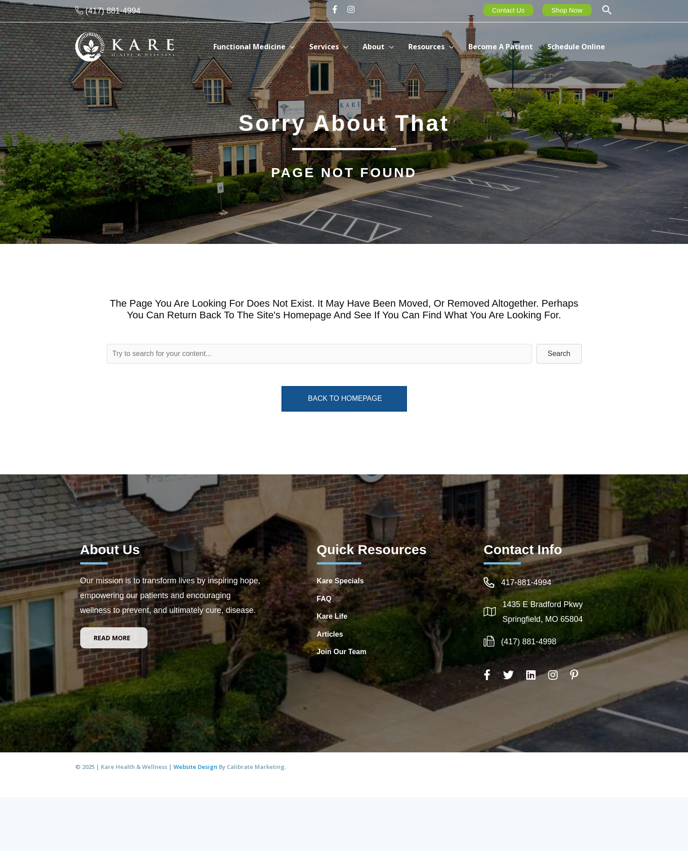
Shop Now (566, 10)
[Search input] (319, 354)
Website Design (196, 767)
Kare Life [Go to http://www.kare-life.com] (332, 616)
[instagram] (352, 9)
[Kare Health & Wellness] (124, 46)
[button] (607, 11)
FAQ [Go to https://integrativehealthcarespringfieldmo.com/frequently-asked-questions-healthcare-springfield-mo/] (324, 599)
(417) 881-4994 (113, 10)
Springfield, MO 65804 (542, 619)
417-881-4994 (526, 582)
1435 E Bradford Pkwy (542, 604)
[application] (309, 47)
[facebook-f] (338, 9)
